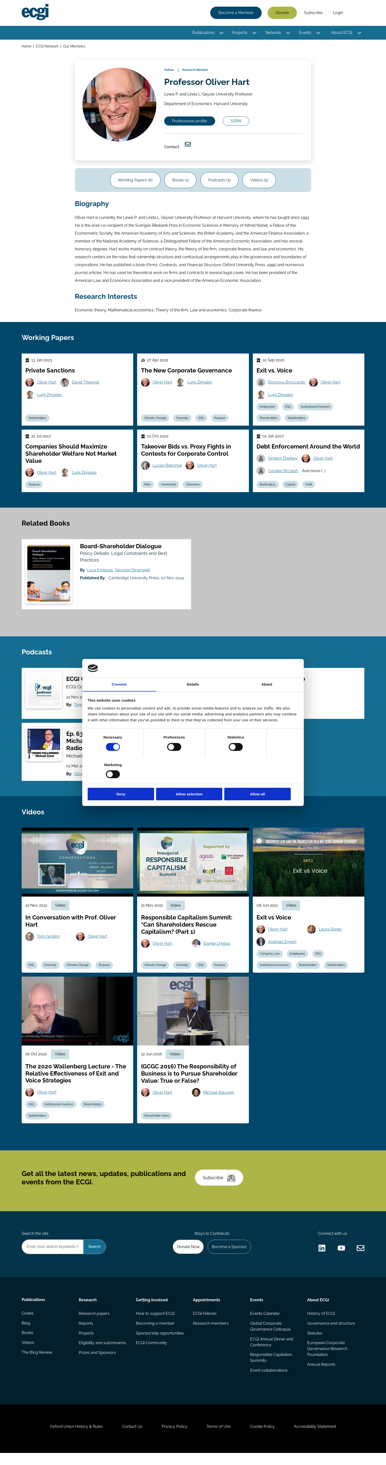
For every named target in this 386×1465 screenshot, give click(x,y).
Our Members (75, 46)
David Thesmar (86, 385)
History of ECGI (321, 1324)
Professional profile (190, 122)
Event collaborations (269, 1381)
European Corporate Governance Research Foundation (327, 1359)
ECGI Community (151, 1353)
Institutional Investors (316, 410)
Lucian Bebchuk (167, 469)
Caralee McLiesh (283, 474)
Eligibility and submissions (102, 1353)
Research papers (94, 1324)
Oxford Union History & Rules (75, 1438)
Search (356, 13)
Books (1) (180, 181)
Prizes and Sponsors (97, 1363)
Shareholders (269, 421)
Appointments (206, 1310)
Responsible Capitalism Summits (271, 1368)
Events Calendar (265, 1324)
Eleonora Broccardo (287, 385)
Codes (27, 1324)
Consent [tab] (119, 698)
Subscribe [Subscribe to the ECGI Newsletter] (219, 1187)
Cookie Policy (263, 1438)
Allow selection (192, 780)
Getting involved (152, 1310)
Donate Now (188, 1257)
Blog (26, 1334)
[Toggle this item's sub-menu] (221, 33)
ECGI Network (47, 46)
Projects (239, 32)
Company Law (270, 961)
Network (273, 32)
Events (305, 32)
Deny (122, 780)
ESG (202, 421)
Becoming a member (155, 1334)
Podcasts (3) (220, 181)
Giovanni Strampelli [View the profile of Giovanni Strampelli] (132, 575)
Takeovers (193, 488)
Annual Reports (321, 1375)
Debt (309, 488)
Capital (291, 488)
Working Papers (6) (134, 181)
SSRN (237, 122)
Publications (203, 32)
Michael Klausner (218, 1100)
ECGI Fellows (205, 1324)
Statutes (314, 1343)
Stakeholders (38, 421)
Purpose (220, 421)
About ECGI (341, 32)
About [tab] (266, 698)
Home (26, 46)
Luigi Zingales (49, 398)
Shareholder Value (156, 1124)
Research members (211, 1334)
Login (338, 13)
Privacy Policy (174, 1438)
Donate (282, 13)
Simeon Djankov (283, 462)
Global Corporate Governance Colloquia (270, 1337)
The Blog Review (37, 1363)
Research (88, 1310)
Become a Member (236, 13)
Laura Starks (330, 936)
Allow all (263, 780)
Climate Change (155, 421)
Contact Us (132, 1438)
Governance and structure (331, 1334)
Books (27, 1343)
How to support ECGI (155, 1324)
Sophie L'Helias (216, 951)
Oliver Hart (47, 385)
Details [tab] (193, 698)
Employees (267, 410)
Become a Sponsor (229, 1257)
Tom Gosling (48, 943)
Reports (86, 1334)
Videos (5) (260, 181)
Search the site (35, 1243)
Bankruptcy (268, 488)
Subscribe (313, 13)
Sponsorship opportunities (160, 1343)
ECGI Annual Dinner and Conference (271, 1352)
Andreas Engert (282, 949)
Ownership (168, 488)
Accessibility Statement (316, 1438)
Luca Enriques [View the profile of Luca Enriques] (100, 575)
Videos (28, 1353)
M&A (147, 488)
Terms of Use (219, 1438)
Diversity (183, 421)
